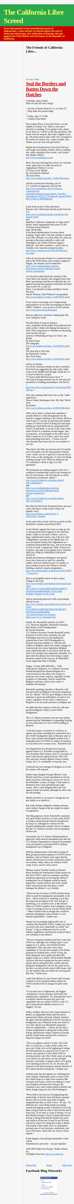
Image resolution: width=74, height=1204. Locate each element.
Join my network (49, 1192)
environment (45, 1189)
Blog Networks (46, 1178)
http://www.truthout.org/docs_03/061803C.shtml (48, 346)
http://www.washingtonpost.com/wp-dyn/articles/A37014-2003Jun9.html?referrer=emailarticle (42, 490)
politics (50, 1187)
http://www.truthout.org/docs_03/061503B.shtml (48, 408)
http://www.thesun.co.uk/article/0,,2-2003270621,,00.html (42, 515)
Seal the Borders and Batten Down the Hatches (46, 89)
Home (49, 1165)
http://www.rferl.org (54, 1154)
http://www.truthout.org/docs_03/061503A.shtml (48, 359)
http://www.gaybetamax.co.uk (39, 157)
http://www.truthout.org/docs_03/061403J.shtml (47, 178)
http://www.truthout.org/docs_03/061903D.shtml (48, 297)
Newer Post (31, 1165)
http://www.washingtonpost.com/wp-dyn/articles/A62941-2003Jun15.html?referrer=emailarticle (43, 268)
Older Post (67, 1165)
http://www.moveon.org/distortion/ (41, 310)
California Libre (46, 1182)
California (44, 1187)
